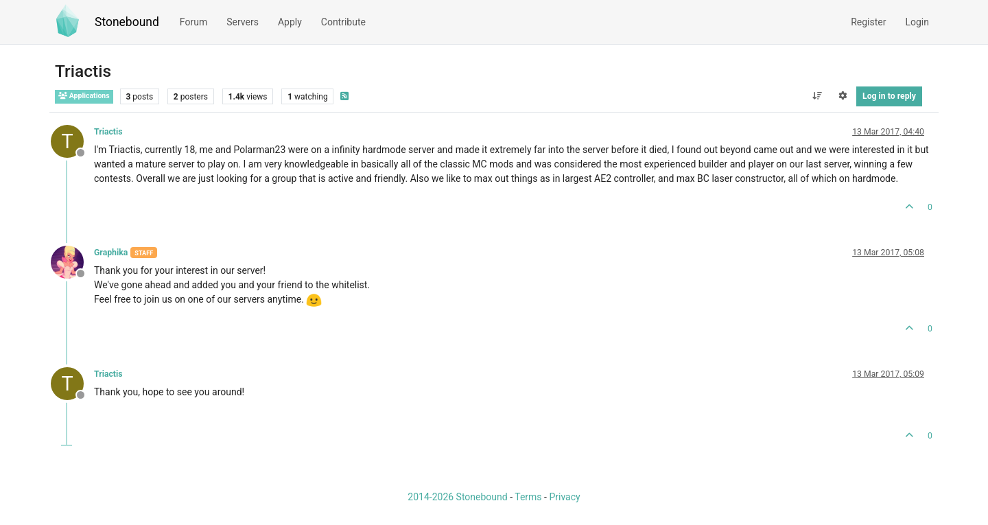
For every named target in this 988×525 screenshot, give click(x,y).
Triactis (108, 132)
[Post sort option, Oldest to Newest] (816, 96)
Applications (84, 95)
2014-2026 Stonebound (457, 496)
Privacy (564, 496)
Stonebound (127, 22)
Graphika (111, 252)
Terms (528, 496)
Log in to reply (889, 96)
